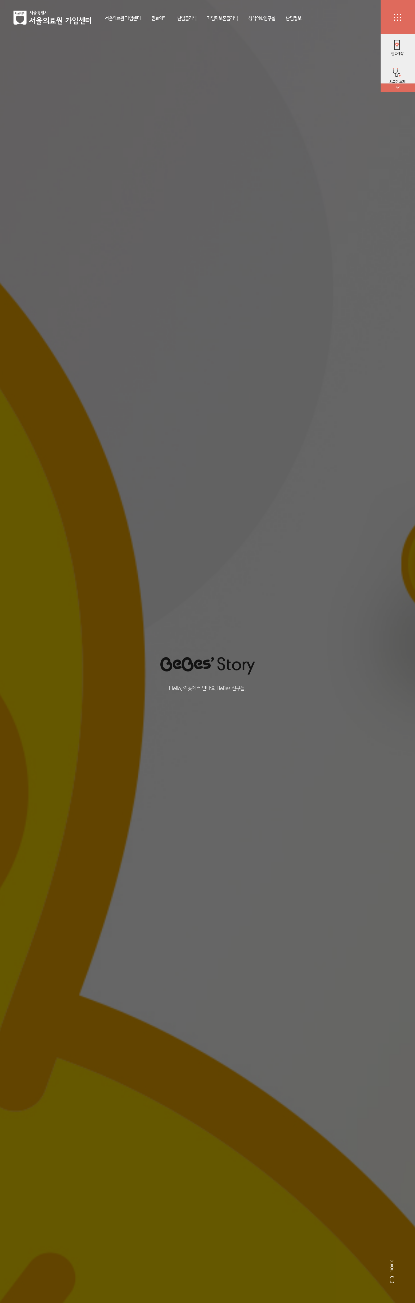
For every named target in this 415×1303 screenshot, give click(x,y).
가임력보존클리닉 (222, 18)
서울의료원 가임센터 (123, 18)
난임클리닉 (187, 18)
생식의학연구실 (261, 18)
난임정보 (293, 18)
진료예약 (159, 18)
